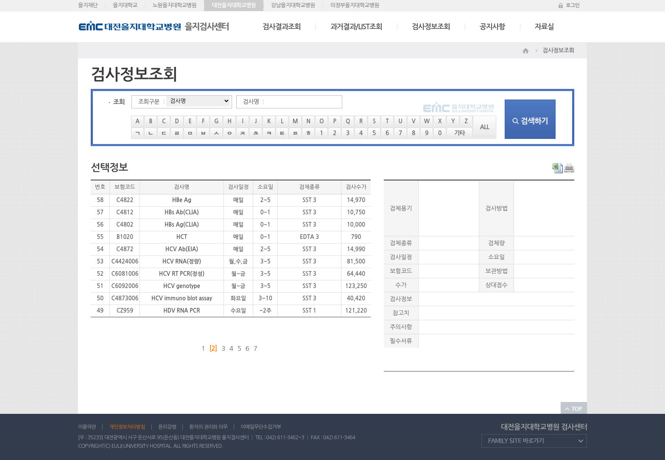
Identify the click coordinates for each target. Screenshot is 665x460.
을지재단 (88, 5)
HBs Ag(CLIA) (182, 224)
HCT (181, 237)
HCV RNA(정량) (181, 261)
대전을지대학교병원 (234, 5)
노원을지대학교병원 (175, 5)
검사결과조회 (282, 26)
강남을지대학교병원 (293, 5)
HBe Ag (181, 200)
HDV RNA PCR (181, 310)
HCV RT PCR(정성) (182, 274)
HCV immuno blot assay (181, 298)
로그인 (572, 5)
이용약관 (87, 427)
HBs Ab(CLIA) (182, 212)
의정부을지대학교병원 (354, 5)
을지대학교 (125, 5)
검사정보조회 (431, 26)
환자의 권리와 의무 (208, 427)
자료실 (544, 26)
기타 (459, 133)
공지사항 (492, 26)
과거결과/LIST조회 (356, 26)
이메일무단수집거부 (260, 427)
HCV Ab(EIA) (181, 249)
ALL (484, 127)
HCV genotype (181, 286)
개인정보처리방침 (127, 427)
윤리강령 (167, 427)
